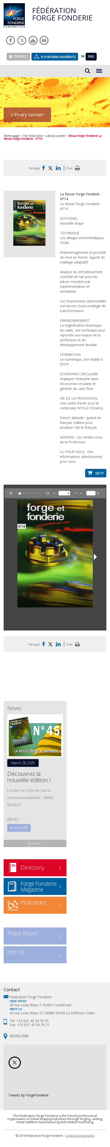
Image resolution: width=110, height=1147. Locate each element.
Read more (19, 827)
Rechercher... (87, 71)
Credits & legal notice (80, 1136)
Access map (19, 1035)
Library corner (56, 136)
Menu (99, 68)
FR (82, 56)
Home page (12, 136)
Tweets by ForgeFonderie (28, 1095)
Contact (18, 56)
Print (73, 168)
